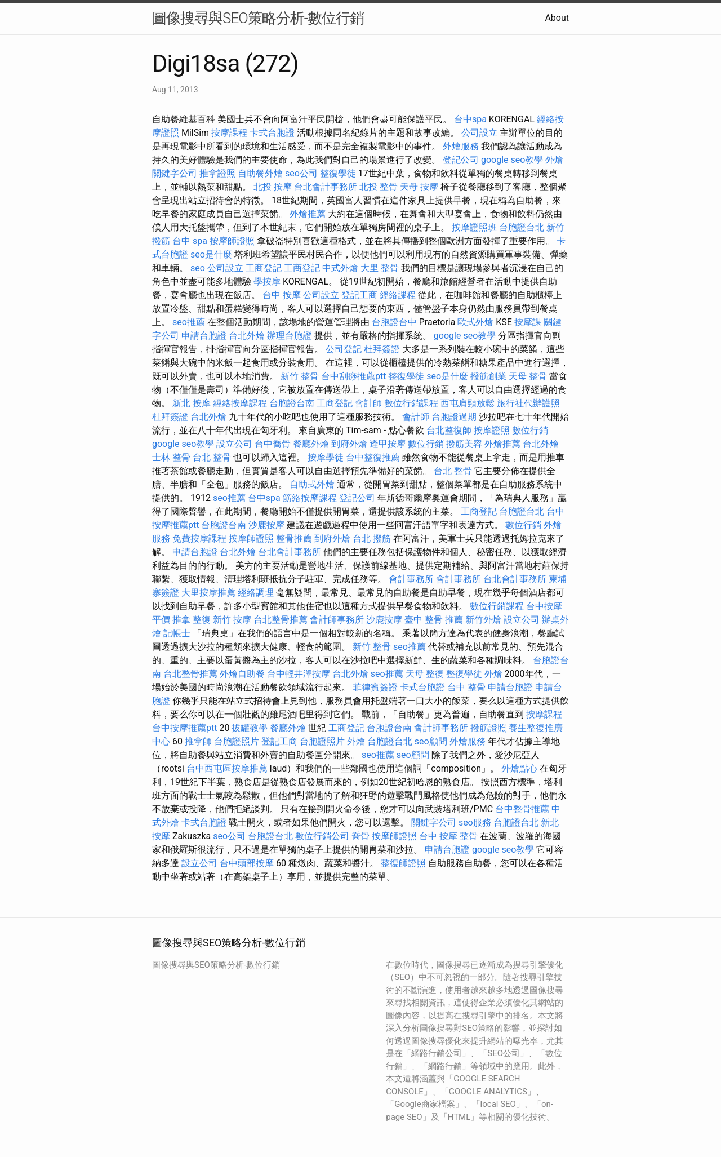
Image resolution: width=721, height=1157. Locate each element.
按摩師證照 (232, 241)
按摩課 (527, 322)
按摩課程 (229, 132)
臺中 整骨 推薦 (433, 619)
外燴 (554, 159)
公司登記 (344, 349)
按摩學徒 (326, 457)
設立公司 (234, 443)
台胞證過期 (454, 416)
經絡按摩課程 (240, 403)
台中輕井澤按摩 (298, 673)
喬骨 (360, 836)
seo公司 (301, 173)
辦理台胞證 (289, 335)
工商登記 (264, 268)
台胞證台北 (521, 227)
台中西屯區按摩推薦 (227, 768)
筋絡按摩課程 (310, 498)
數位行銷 (530, 430)
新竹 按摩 (232, 619)
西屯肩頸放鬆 (467, 403)
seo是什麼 (211, 254)
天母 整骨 (528, 376)
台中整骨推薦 (522, 809)
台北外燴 (247, 335)
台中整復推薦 (373, 457)
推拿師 (198, 741)
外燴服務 (461, 146)
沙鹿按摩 (266, 525)
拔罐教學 (250, 727)
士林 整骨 (171, 457)
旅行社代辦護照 (528, 403)
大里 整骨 (379, 268)
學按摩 (267, 281)
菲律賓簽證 (375, 687)
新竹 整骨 (300, 376)
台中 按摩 (281, 295)
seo (197, 268)
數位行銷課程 (411, 403)
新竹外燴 (483, 619)
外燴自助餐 (242, 673)
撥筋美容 (464, 443)
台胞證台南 (291, 403)
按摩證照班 (474, 227)
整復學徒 (338, 173)
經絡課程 (398, 295)
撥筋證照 (488, 727)
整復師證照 (403, 863)
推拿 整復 (191, 619)
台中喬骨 (273, 443)
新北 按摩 (191, 403)
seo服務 (475, 822)
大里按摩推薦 (208, 592)
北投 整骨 (378, 186)
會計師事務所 (337, 619)
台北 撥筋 (372, 538)
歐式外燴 (475, 322)
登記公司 (461, 159)
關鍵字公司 (174, 173)
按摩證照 (492, 430)
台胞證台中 (394, 322)
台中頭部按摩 (247, 863)
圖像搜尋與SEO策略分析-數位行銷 (258, 18)
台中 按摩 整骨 (448, 836)
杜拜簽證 (382, 349)
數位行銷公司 (322, 836)
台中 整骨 (466, 687)
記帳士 (176, 633)
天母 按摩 (419, 186)
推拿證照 (217, 173)
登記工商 (359, 295)
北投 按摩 (272, 186)
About (557, 17)
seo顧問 (431, 741)
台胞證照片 (236, 741)
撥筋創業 (488, 376)
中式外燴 (340, 268)
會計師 (368, 403)
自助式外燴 (312, 484)
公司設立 (479, 132)
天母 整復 (425, 673)
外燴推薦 (308, 214)
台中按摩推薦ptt (184, 727)
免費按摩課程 (199, 538)
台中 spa (189, 241)
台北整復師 (448, 430)
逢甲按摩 (388, 443)
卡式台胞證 (272, 132)
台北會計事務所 (325, 186)
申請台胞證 (203, 335)
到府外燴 (349, 443)
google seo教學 (512, 159)
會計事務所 (411, 579)
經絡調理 (256, 592)
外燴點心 (519, 768)
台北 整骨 (212, 457)
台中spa (470, 119)
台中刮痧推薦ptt (353, 376)
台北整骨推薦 (280, 619)
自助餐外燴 (260, 173)
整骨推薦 (294, 538)
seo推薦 (188, 322)
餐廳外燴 (311, 443)
